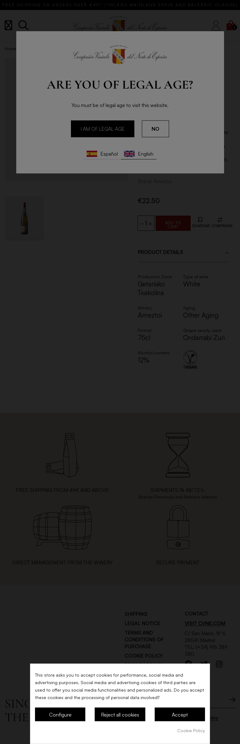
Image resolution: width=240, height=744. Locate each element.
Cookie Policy (191, 730)
